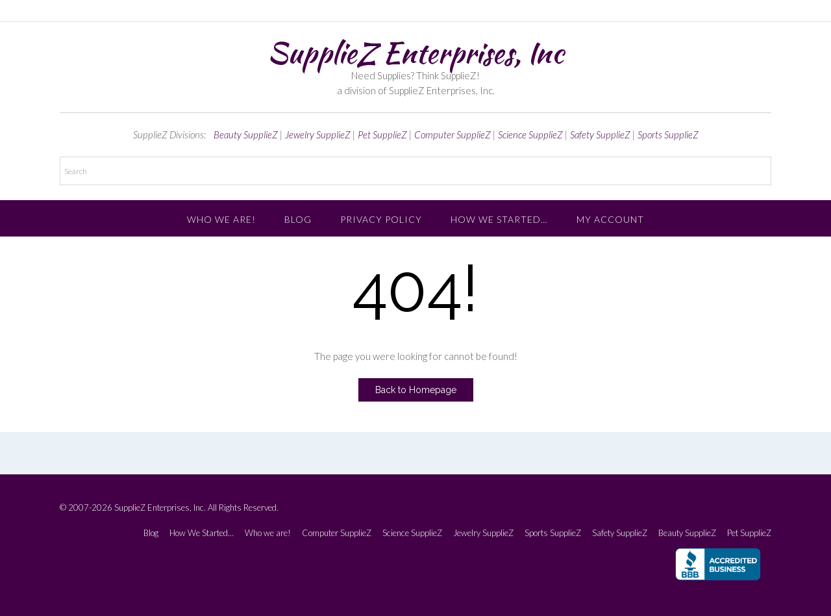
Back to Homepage (415, 390)
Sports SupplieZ (668, 134)
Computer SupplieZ (452, 134)
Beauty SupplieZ (246, 134)
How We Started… (499, 219)
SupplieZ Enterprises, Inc (415, 53)
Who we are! (221, 219)
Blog (298, 219)
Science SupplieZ (530, 134)
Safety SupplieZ (600, 134)
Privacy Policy (381, 219)
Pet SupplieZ (382, 134)
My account (610, 219)
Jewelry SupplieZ (318, 134)
